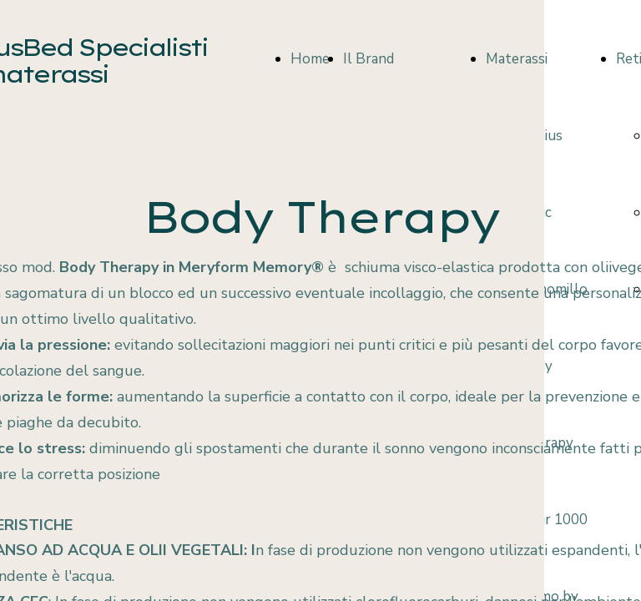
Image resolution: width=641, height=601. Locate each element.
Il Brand (368, 58)
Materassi (517, 58)
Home (310, 58)
